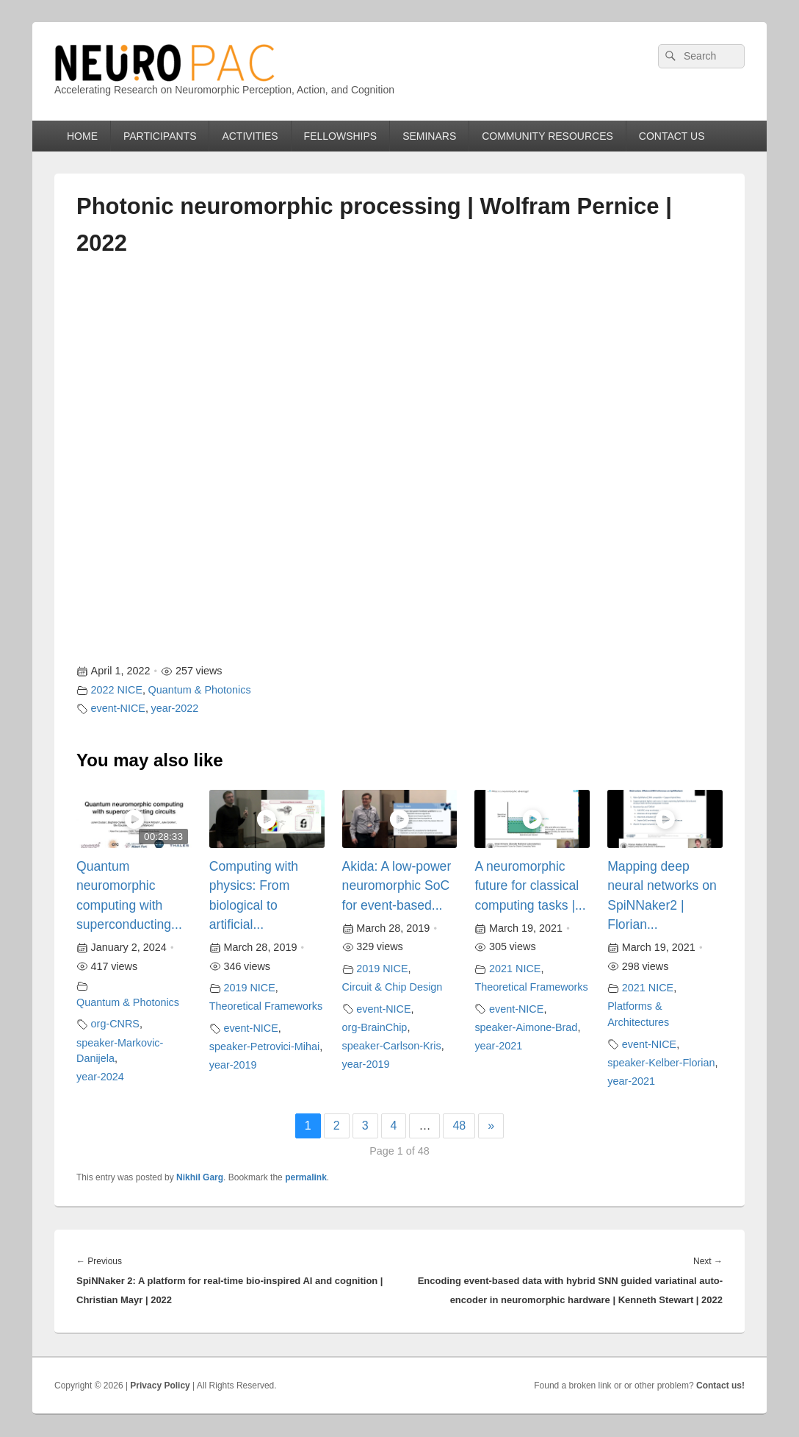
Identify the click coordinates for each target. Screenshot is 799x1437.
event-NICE (118, 708)
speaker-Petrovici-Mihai (264, 1046)
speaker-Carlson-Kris (391, 1046)
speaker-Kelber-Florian (661, 1063)
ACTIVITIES (250, 136)
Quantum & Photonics (199, 690)
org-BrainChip (375, 1027)
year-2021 (498, 1046)
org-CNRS (115, 1024)
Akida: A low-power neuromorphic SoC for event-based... (397, 886)
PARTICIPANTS (160, 136)
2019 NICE (249, 988)
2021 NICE (514, 968)
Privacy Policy (159, 1385)
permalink (306, 1177)
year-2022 (175, 708)
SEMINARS (429, 136)
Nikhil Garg (199, 1177)
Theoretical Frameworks (265, 1006)
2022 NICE (116, 690)
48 (459, 1125)
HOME (82, 136)
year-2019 (233, 1065)
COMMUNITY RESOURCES (547, 136)
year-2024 (100, 1077)
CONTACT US (672, 136)
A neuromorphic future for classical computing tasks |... (529, 886)
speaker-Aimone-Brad (525, 1027)
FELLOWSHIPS (340, 136)
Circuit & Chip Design (392, 987)
